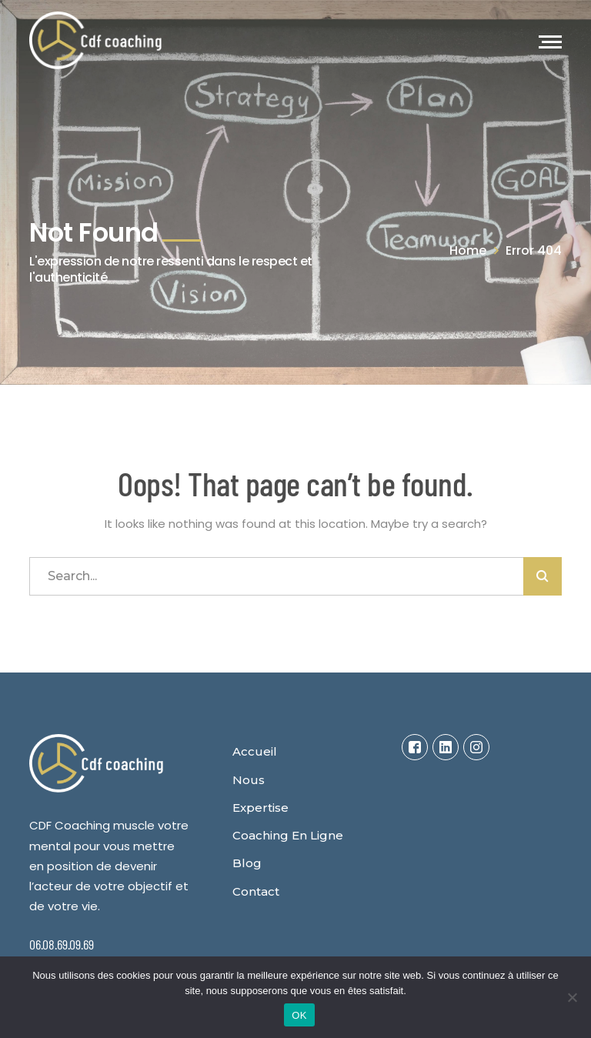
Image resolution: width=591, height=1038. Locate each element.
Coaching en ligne (287, 835)
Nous (248, 780)
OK (299, 1015)
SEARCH (542, 576)
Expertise (260, 807)
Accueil (254, 751)
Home (467, 250)
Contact (255, 891)
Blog (247, 863)
